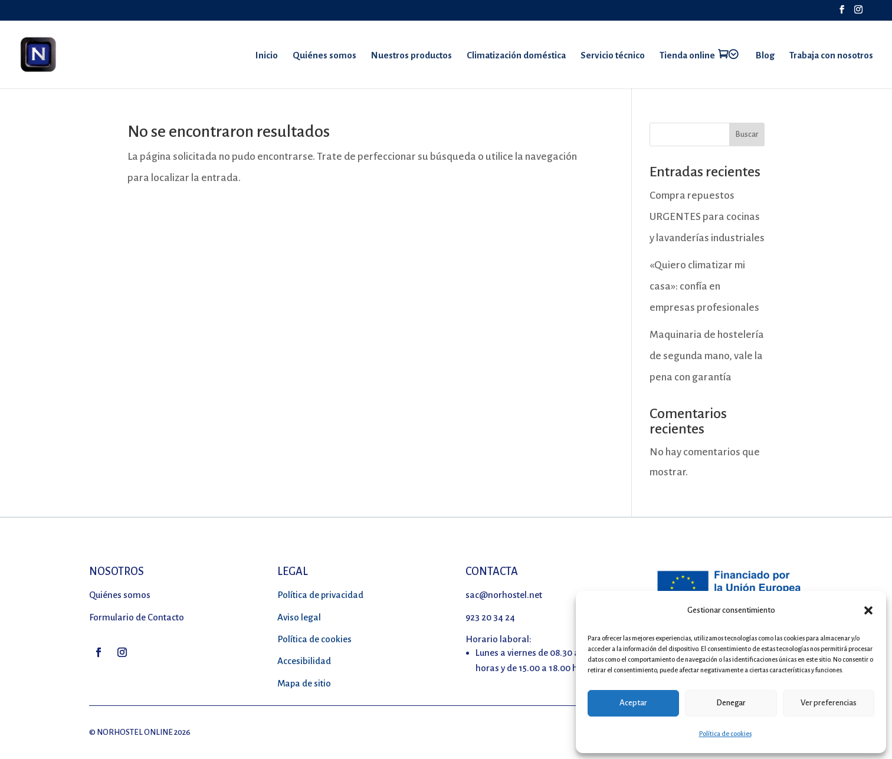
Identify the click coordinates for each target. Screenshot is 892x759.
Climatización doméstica (516, 55)
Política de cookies (725, 733)
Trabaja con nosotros (831, 55)
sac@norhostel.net (503, 595)
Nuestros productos (411, 55)
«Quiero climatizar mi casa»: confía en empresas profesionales (704, 286)
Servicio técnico (613, 55)
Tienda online (687, 55)
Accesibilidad (304, 661)
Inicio (266, 55)
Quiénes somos (324, 55)
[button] (868, 610)
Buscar (747, 134)
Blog (765, 55)
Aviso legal (299, 617)
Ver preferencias (829, 702)
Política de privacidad (320, 595)
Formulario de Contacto (136, 617)
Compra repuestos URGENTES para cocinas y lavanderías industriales (707, 217)
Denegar (731, 702)
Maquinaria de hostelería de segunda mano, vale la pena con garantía (707, 356)
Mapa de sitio (304, 683)
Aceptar (633, 702)
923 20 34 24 (490, 617)
